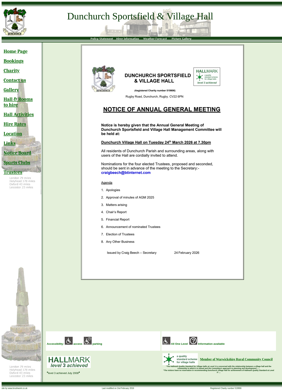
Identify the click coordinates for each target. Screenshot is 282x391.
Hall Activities (19, 114)
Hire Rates (15, 124)
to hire (11, 105)
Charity (12, 70)
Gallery (11, 90)
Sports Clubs (17, 162)
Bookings (14, 61)
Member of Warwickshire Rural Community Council (236, 359)
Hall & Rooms (18, 99)
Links (10, 143)
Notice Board (17, 153)
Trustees (13, 172)
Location (13, 133)
